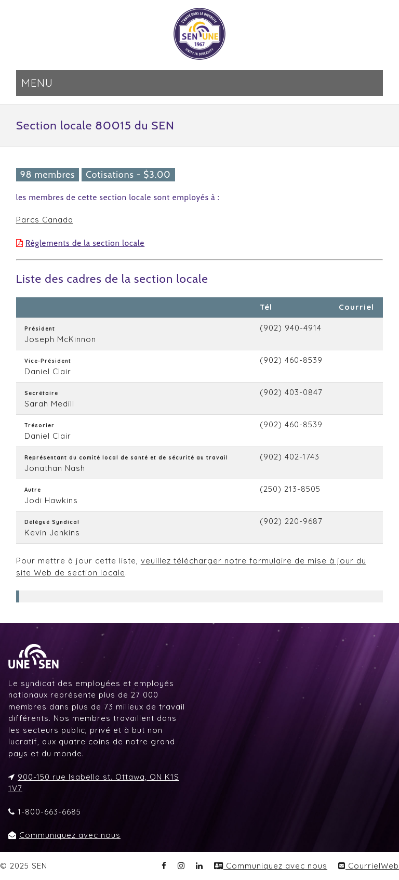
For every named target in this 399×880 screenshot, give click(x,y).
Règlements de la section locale (84, 243)
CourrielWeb (368, 866)
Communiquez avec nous (70, 835)
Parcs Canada (44, 220)
